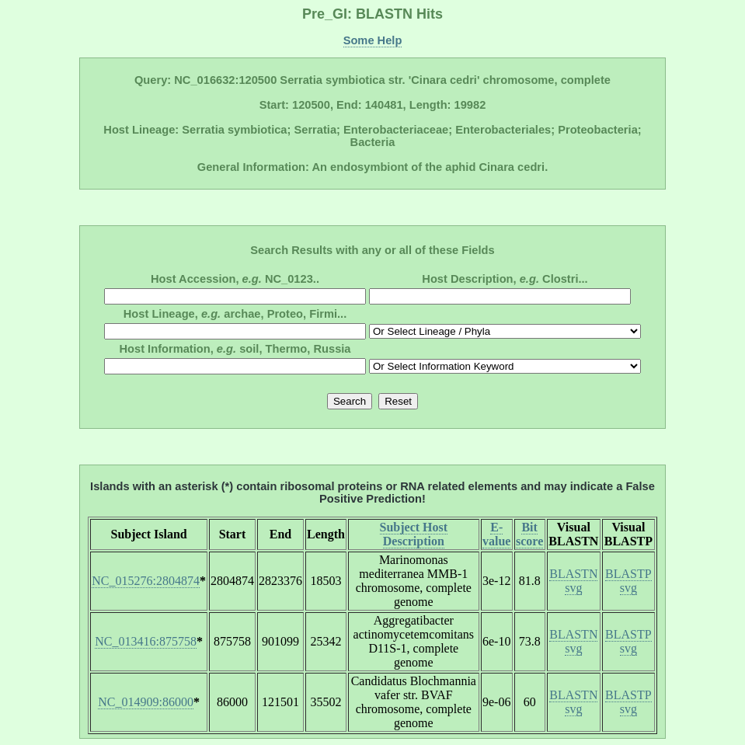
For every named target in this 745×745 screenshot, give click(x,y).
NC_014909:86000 (145, 701)
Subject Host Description (414, 534)
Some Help (372, 40)
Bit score (529, 534)
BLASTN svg (573, 580)
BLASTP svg (628, 580)
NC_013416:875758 (146, 641)
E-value (496, 534)
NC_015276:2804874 (146, 580)
